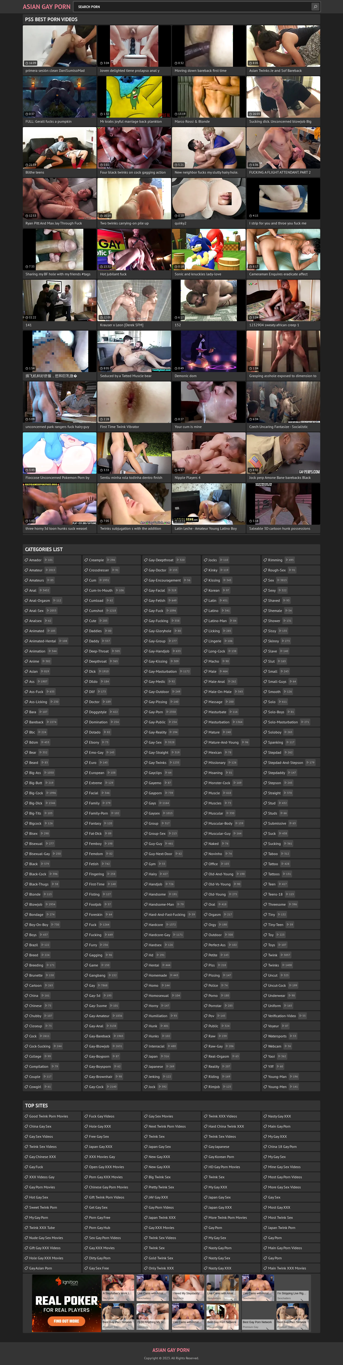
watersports (282, 1036)
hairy (159, 873)
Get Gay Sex (98, 1207)
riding (220, 1076)
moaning (221, 772)
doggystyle (104, 711)
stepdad (281, 752)
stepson (281, 782)
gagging (101, 955)
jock (158, 1086)
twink (279, 955)
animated (43, 630)
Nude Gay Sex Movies (46, 1237)
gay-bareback (107, 1036)
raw (218, 1036)
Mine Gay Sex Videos (284, 1166)
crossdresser (104, 570)
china (40, 995)
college (40, 1056)
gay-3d (101, 995)
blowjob (42, 904)
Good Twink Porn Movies (48, 1116)
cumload (101, 600)
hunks (160, 1036)
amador (41, 559)
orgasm (221, 914)
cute (99, 620)
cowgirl (40, 1086)
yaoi (277, 1056)
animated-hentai (48, 640)
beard (39, 762)
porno (219, 995)
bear (39, 752)
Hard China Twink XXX (226, 1126)
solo (278, 701)
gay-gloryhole (165, 630)
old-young (223, 894)
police (219, 985)
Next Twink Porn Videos (167, 1126)
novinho (221, 853)
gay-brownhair (106, 1076)
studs (278, 813)
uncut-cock (283, 985)
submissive (282, 823)
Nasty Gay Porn (220, 1248)
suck (278, 833)
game (99, 965)
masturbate (224, 711)
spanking (282, 742)
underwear (282, 995)
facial (100, 792)
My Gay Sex (217, 1237)
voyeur (279, 1025)
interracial (163, 1046)
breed (40, 955)
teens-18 (281, 894)
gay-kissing (164, 661)
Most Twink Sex (280, 1217)
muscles (220, 803)
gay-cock (103, 1086)
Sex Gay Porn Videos (105, 1237)
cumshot (103, 610)
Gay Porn (215, 1227)
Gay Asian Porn (40, 1268)
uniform (280, 1005)
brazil (39, 944)
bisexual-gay (45, 853)
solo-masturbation (289, 722)
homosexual (165, 995)
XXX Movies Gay (102, 1156)
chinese (40, 1005)
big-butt (42, 782)
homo (160, 985)
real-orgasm (224, 1056)
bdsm (39, 742)
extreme (101, 782)
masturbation (226, 722)
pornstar (221, 1005)
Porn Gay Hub (99, 1227)
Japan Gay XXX (100, 1146)
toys (278, 944)
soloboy (281, 732)
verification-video (287, 1015)
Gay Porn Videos (161, 1207)
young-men (283, 1086)
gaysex (161, 813)
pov (218, 1015)
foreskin (101, 914)
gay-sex (162, 742)
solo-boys (281, 711)
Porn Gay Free (99, 1217)
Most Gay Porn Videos (285, 1177)
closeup (41, 1025)
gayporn (161, 792)
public (220, 1025)
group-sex (163, 833)
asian (39, 671)
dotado (100, 732)
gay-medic (162, 681)
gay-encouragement (170, 580)
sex (278, 580)
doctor (100, 701)
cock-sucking (46, 1046)
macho (219, 661)
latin (219, 600)
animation (43, 651)
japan (159, 1056)
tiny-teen (281, 924)
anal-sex (43, 610)
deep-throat (105, 651)
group (160, 823)
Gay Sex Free (99, 1268)
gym (157, 863)
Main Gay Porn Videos (285, 1248)
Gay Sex (274, 1197)
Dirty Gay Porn (99, 1258)
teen (278, 884)
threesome (283, 904)
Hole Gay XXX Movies (46, 1258)
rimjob (220, 1086)
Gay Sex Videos (41, 1136)
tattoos (280, 873)
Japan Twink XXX (162, 1217)
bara (39, 711)
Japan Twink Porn (281, 1227)
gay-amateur (106, 1015)
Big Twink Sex (160, 1177)
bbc (38, 732)
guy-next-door (166, 853)
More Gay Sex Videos (284, 1187)
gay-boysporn (105, 1066)
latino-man (223, 620)
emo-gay (102, 752)
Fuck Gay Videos (101, 1116)
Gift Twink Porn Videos (106, 1197)
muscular (222, 813)
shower (280, 620)
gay (99, 985)
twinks (280, 965)
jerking (160, 1076)
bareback (43, 722)
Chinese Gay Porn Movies (108, 1187)
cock (40, 1036)
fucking (101, 934)
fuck (99, 924)
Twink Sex (157, 1136)
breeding (42, 965)
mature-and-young (229, 742)
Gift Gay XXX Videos (45, 1248)
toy (277, 934)
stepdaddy (282, 772)
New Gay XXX (159, 1156)
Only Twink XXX (161, 1268)
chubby (41, 1015)
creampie (102, 559)
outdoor (221, 934)
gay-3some (104, 1005)
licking (220, 630)
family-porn (104, 813)
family (100, 803)
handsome (163, 894)
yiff (276, 1066)
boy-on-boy (44, 924)
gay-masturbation (170, 671)
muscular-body (226, 823)
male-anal (223, 681)
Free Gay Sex (99, 1136)
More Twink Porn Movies (228, 1217)
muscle (220, 792)
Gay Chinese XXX (42, 1156)
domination (104, 722)
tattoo (279, 863)
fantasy (101, 823)
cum (99, 580)
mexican (221, 752)
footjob (100, 904)
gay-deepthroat (167, 559)
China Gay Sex (40, 1126)
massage (222, 701)
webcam (280, 1046)
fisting (100, 894)
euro (99, 762)
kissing (221, 580)
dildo (99, 681)
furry (99, 944)
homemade (164, 975)
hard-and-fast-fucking (172, 914)
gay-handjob (165, 651)
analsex (40, 620)
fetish (100, 863)
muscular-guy (226, 833)
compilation (44, 1066)
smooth (280, 691)
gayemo (160, 782)
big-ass (42, 772)
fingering (102, 873)
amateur (42, 570)
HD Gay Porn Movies (224, 1166)
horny (159, 1005)
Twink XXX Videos (223, 1116)
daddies (101, 630)
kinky (219, 570)
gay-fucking (165, 620)
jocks (219, 559)
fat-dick (101, 833)
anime (40, 661)
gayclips (161, 772)
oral (218, 904)
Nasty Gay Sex (219, 1258)
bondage (42, 914)
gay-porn (163, 711)
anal (39, 590)
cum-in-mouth (107, 590)
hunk (159, 1025)
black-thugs (44, 884)
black (39, 863)
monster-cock (226, 782)
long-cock (223, 651)
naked (219, 843)
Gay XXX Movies (102, 1248)
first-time (103, 884)
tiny (277, 914)
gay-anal (103, 1025)
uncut (279, 975)
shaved (279, 600)
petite (219, 955)
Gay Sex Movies (161, 1116)
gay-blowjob (106, 1046)
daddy (100, 640)
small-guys (282, 681)
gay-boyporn (104, 1056)
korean (219, 590)
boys (39, 934)
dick (99, 671)
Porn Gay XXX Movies (106, 1177)
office (219, 863)
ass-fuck (42, 691)
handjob (162, 884)
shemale (280, 610)
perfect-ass (223, 944)
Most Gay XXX (279, 1207)
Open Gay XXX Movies (106, 1166)
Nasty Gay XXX (220, 1268)
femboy (101, 843)
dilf (98, 691)
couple (41, 1076)
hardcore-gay (166, 934)
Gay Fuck (36, 1166)
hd (157, 955)
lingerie (221, 640)
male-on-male (226, 691)
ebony (99, 742)
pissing (220, 975)
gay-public (163, 722)
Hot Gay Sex (38, 1197)
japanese (162, 1066)
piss (218, 965)
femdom (101, 853)
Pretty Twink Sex (161, 1187)
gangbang (103, 975)
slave (278, 651)
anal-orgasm (45, 600)
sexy (278, 590)
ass (39, 681)
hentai (160, 965)
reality (220, 1066)
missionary (223, 762)
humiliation (163, 1015)
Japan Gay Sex (160, 1146)
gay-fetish (163, 600)
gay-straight (165, 752)
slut (277, 661)
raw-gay (222, 1046)
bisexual (42, 843)
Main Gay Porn (279, 1126)
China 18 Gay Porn (282, 1146)
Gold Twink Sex (161, 1258)
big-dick (42, 803)
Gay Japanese (219, 1146)
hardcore (163, 924)
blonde (41, 894)
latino (220, 610)
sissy (278, 630)
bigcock (41, 823)
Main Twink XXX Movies (287, 1268)
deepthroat (104, 661)
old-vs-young (225, 884)
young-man (283, 1076)
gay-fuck (163, 610)
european (103, 772)
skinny (279, 640)
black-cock (44, 873)
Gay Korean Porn (221, 1156)
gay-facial (163, 590)
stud (278, 803)
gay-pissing (164, 701)
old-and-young (227, 873)
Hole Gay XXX (100, 1126)
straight (280, 792)
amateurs (42, 580)
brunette (42, 975)
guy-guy (161, 843)
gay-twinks (164, 762)
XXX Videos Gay (41, 1177)
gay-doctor (164, 570)
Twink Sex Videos (43, 1146)
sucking (280, 843)
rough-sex (282, 570)
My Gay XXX (218, 1187)
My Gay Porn (38, 1217)
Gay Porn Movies (42, 1187)
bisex (39, 833)
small (279, 671)
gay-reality (164, 732)
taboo (279, 853)
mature (220, 732)
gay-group (163, 640)
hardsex (161, 944)
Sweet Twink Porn (43, 1207)
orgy (218, 924)
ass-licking (44, 701)
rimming (281, 559)
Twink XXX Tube (42, 1227)
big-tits (41, 813)
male (219, 671)
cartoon (41, 985)
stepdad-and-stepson (292, 762)
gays (159, 803)
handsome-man (167, 904)
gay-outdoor (165, 691)
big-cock (43, 792)
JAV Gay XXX (158, 1197)
